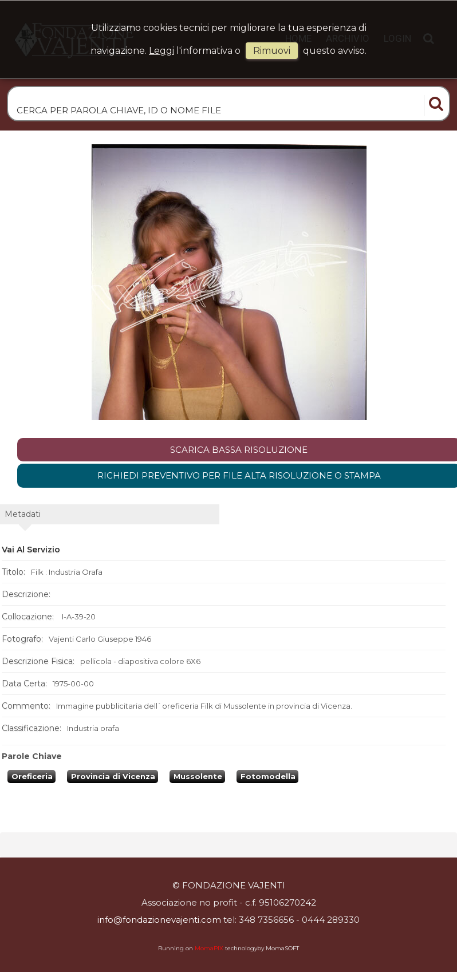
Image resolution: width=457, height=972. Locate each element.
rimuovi (271, 50)
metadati (23, 514)
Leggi (161, 50)
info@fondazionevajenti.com (159, 919)
